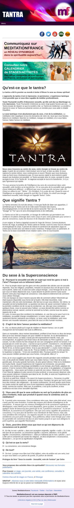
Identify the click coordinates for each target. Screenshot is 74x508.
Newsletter (58, 490)
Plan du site (42, 500)
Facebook (34, 490)
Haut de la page (37, 504)
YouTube (49, 490)
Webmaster (52, 500)
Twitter (42, 490)
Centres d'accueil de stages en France (18, 477)
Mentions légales (25, 500)
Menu (3, 23)
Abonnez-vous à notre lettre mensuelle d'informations (33, 481)
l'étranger (39, 477)
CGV (34, 500)
